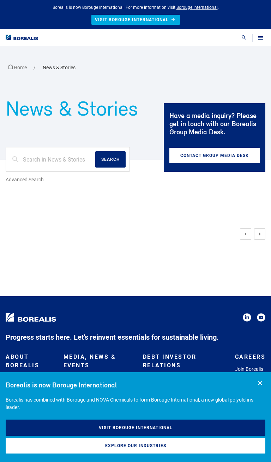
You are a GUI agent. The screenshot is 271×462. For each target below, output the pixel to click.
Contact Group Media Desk (214, 155)
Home (18, 67)
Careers (250, 356)
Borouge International (197, 7)
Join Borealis (249, 369)
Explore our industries (135, 445)
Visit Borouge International (136, 427)
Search (110, 159)
